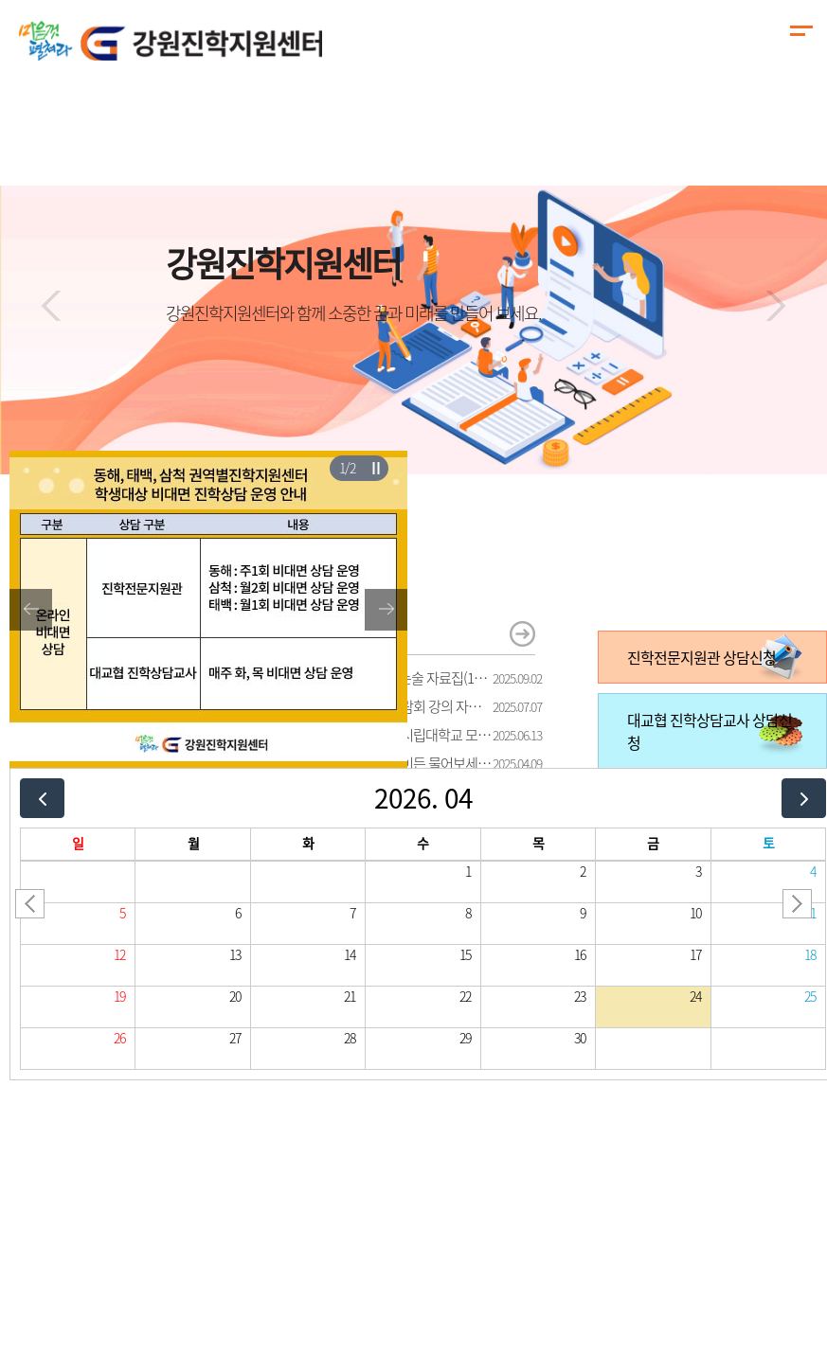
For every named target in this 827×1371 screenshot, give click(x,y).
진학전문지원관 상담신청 (701, 657)
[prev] (42, 797)
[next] (804, 797)
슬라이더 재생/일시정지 (376, 467)
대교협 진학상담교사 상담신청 (709, 731)
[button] (51, 306)
